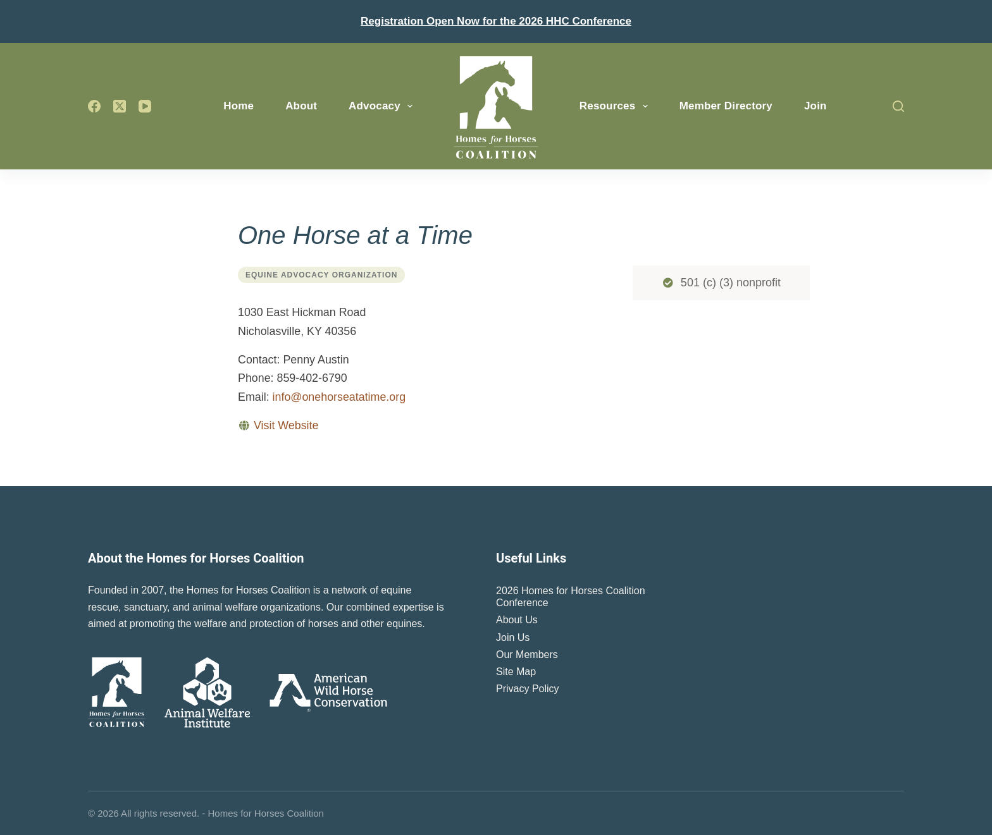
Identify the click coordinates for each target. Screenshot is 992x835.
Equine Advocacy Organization (321, 275)
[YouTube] (145, 106)
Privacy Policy (527, 688)
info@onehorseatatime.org (339, 397)
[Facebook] (94, 106)
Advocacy (383, 106)
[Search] (898, 106)
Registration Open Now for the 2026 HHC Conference (496, 21)
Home (238, 106)
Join (815, 106)
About (301, 106)
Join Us (513, 637)
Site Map (516, 671)
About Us (517, 619)
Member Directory (725, 106)
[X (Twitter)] (119, 106)
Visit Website (286, 425)
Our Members (527, 654)
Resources (616, 106)
